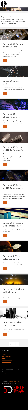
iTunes (4, 354)
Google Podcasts (6, 356)
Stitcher (4, 358)
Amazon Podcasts (7, 360)
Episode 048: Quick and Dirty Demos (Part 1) (14, 188)
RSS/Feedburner (6, 362)
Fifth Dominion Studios (14, 381)
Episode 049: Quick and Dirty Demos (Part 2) (14, 150)
